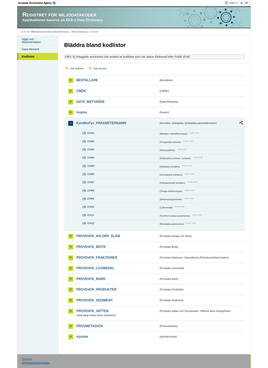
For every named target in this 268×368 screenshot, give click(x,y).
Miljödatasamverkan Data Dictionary (50, 31)
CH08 (91, 190)
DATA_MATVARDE (90, 101)
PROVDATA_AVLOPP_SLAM (98, 236)
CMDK (81, 91)
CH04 (91, 157)
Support (27, 359)
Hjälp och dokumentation (31, 41)
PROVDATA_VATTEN (92, 311)
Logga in (233, 2)
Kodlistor (28, 56)
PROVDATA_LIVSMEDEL (95, 268)
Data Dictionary (79, 31)
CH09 (91, 198)
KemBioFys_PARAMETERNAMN (101, 123)
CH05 (91, 165)
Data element (30, 49)
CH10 (91, 206)
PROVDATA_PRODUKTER (96, 289)
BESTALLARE (87, 80)
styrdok (82, 336)
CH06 (91, 174)
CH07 (91, 182)
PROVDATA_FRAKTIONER (96, 257)
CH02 (91, 141)
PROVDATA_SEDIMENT (94, 300)
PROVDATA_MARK (91, 279)
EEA (38, 3)
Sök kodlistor (77, 68)
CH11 (91, 215)
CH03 (91, 149)
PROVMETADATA (89, 326)
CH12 (91, 223)
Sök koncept (100, 68)
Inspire (81, 112)
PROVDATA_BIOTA (91, 247)
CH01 (91, 133)
